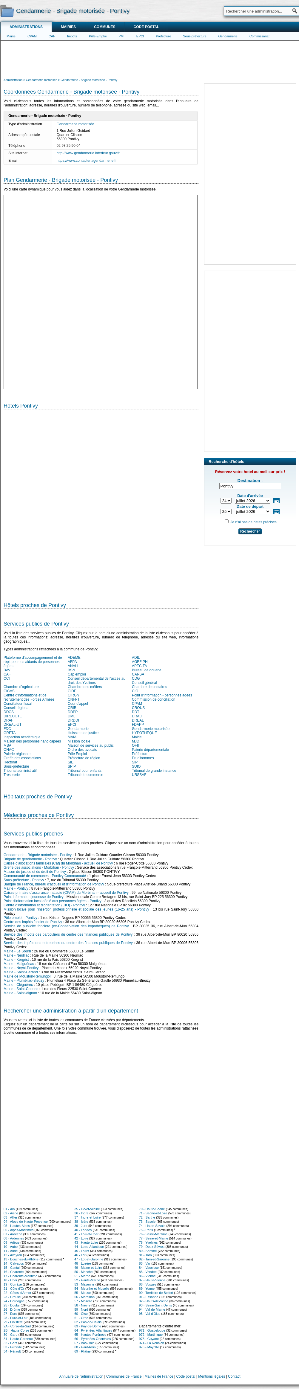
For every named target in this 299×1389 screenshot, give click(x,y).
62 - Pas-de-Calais (87, 1322)
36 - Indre (81, 1213)
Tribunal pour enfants (84, 771)
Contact (234, 1376)
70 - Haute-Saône (152, 1209)
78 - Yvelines (148, 1242)
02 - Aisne (11, 1213)
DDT (135, 712)
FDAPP (138, 724)
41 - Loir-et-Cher (86, 1234)
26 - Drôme (12, 1309)
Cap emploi (77, 674)
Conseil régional (16, 708)
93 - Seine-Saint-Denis (155, 1305)
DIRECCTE (13, 716)
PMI (121, 36)
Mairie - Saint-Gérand (21, 972)
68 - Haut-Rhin (85, 1347)
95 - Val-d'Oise (150, 1313)
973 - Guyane (149, 1339)
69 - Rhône (82, 1351)
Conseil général (144, 683)
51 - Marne (82, 1276)
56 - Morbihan (84, 1297)
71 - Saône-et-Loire (153, 1213)
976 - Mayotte (149, 1347)
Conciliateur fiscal (18, 704)
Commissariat (259, 36)
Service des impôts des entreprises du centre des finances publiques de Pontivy (68, 943)
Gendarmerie (228, 36)
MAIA (72, 737)
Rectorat (10, 762)
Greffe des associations (22, 758)
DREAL (138, 720)
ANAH (73, 666)
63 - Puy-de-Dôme (87, 1326)
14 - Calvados (14, 1263)
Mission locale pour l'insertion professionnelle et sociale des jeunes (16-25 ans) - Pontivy (76, 909)
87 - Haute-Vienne (152, 1280)
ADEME (74, 657)
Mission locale (79, 741)
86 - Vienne (147, 1276)
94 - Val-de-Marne (152, 1309)
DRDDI (73, 720)
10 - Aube (11, 1246)
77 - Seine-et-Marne (153, 1238)
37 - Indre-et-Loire (87, 1217)
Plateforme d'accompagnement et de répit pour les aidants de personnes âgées (33, 661)
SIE (70, 762)
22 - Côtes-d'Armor (17, 1293)
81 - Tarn (145, 1255)
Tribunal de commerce (85, 775)
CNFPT (74, 699)
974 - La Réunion (151, 1343)
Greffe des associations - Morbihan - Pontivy (39, 867)
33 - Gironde (13, 1347)
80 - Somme (148, 1251)
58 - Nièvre (82, 1305)
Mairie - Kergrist (16, 959)
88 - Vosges (147, 1284)
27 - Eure (10, 1313)
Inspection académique (22, 737)
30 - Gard (10, 1334)
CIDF (72, 691)
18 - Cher (10, 1280)
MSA (7, 745)
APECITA (139, 666)
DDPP (73, 712)
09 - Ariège (11, 1242)
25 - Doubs (12, 1305)
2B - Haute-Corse (16, 1330)
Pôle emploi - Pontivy (20, 918)
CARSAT (139, 674)
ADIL (136, 657)
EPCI (140, 36)
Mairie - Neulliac (16, 955)
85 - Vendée (148, 1272)
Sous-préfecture (194, 36)
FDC (7, 729)
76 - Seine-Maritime (153, 1234)
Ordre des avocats (82, 750)
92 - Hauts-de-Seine (153, 1301)
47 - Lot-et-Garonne (88, 1259)
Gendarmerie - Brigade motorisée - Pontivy (38, 855)
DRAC (137, 716)
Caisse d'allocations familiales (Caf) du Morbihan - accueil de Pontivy (58, 863)
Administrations (26, 27)
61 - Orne (81, 1318)
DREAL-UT (12, 724)
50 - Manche (83, 1272)
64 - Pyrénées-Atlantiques (93, 1330)
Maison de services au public (91, 745)
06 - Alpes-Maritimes (18, 1230)
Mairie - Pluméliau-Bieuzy (24, 980)
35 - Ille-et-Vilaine (87, 1209)
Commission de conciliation (153, 699)
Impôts (72, 36)
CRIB (72, 708)
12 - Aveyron (13, 1255)
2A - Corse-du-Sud (17, 1326)
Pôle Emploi (77, 754)
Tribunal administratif (20, 771)
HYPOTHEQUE (144, 733)
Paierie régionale (17, 754)
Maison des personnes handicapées (32, 741)
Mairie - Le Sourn (17, 951)
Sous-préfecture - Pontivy (24, 880)
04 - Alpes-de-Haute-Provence (26, 1221)
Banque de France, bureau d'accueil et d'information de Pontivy (54, 884)
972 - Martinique (151, 1334)
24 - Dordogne (14, 1301)
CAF (52, 36)
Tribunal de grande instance (154, 771)
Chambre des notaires (149, 687)
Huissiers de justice (83, 733)
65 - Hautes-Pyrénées (90, 1334)
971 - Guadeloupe (152, 1330)
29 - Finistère (13, 1322)
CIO (135, 691)
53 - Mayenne (84, 1284)
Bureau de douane (146, 670)
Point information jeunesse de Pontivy (34, 897)
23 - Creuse (12, 1297)
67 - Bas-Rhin (84, 1343)
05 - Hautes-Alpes (17, 1226)
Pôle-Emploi (98, 36)
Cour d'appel (78, 704)
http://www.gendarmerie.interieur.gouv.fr (88, 153)
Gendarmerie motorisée (75, 124)
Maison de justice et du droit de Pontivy (35, 872)
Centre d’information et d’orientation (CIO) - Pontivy (44, 905)
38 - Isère (81, 1221)
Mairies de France (159, 1376)
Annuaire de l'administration (81, 1376)
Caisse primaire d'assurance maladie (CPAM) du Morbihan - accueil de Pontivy (66, 893)
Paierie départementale (150, 750)
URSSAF (139, 775)
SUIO (136, 766)
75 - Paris (146, 1230)
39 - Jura (80, 1226)
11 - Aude (11, 1251)
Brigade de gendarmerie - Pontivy (30, 859)
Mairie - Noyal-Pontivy (21, 968)
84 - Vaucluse (149, 1267)
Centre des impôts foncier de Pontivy (33, 922)
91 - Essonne (148, 1297)
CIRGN (73, 695)
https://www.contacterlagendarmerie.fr (87, 160)
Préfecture (163, 36)
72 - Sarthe (147, 1217)
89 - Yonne (147, 1288)
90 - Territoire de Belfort (156, 1293)
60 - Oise (81, 1313)
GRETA (10, 733)
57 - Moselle (83, 1301)
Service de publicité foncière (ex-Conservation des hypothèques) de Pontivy (66, 926)
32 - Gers (10, 1343)
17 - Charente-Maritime (20, 1276)
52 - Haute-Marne (87, 1280)
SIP (135, 762)
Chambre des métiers (85, 687)
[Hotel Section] (101, 503)
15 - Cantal (12, 1267)
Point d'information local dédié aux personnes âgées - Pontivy (52, 901)
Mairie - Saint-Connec (21, 989)
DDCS (9, 712)
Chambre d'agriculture (21, 687)
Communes (104, 27)
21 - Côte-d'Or (14, 1288)
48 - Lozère (82, 1263)
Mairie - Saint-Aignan (20, 993)
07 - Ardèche (13, 1234)
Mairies (68, 27)
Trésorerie (12, 775)
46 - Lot (79, 1255)
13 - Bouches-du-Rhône (21, 1259)
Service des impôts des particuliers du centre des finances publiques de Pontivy (68, 934)
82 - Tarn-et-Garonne (154, 1259)
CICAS (9, 691)
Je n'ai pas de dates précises (253, 522)
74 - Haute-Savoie (152, 1226)
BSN (71, 670)
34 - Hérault (12, 1351)
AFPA (72, 662)
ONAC (9, 750)
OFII (135, 745)
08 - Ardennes (14, 1238)
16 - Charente (14, 1272)
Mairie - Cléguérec (18, 985)
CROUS (138, 708)
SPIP (72, 766)
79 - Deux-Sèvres (152, 1246)
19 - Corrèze (13, 1284)
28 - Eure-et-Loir (15, 1318)
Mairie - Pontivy (16, 888)
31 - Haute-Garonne (18, 1339)
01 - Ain (9, 1209)
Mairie (11, 36)
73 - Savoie (147, 1221)
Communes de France (124, 1376)
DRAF (8, 720)
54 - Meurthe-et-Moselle (91, 1288)
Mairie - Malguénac (19, 964)
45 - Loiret (81, 1251)
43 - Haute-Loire (86, 1242)
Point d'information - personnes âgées (162, 695)
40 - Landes (83, 1230)
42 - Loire (81, 1238)
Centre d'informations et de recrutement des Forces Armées (29, 697)
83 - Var (144, 1263)
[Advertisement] (150, 59)
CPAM (32, 36)
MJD (135, 741)
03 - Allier (10, 1217)
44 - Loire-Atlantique (89, 1246)
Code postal (146, 27)
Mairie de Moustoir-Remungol (27, 976)
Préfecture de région (84, 758)
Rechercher (250, 531)
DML (71, 716)
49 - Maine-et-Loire (88, 1267)
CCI (7, 678)
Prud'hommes (143, 758)
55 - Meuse (82, 1293)
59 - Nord (81, 1309)
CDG (136, 678)
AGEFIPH (140, 662)
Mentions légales (211, 1376)
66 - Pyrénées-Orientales (92, 1339)
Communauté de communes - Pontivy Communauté (45, 876)
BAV (7, 670)
